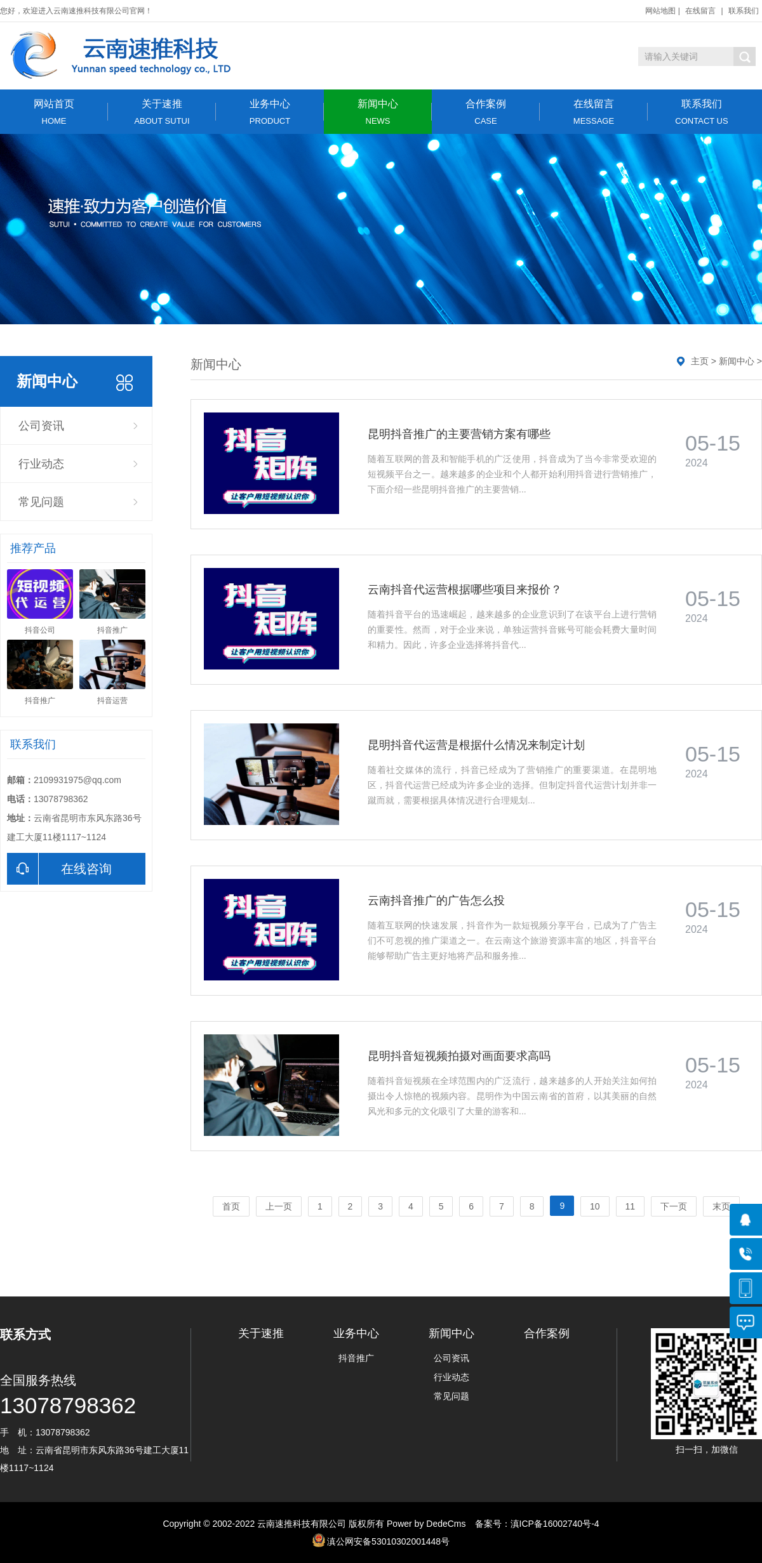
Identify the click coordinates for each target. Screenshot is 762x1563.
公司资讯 (41, 425)
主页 (700, 361)
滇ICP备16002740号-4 (555, 1524)
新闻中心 (378, 112)
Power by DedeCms (426, 1524)
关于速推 (162, 112)
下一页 (673, 1206)
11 (630, 1206)
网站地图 (660, 10)
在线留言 (700, 10)
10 (595, 1206)
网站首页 (54, 112)
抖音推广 (356, 1358)
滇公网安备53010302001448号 (388, 1541)
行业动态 (41, 464)
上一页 (278, 1206)
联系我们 (743, 10)
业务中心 (270, 112)
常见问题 (41, 502)
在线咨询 (59, 869)
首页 (231, 1206)
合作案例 (486, 112)
